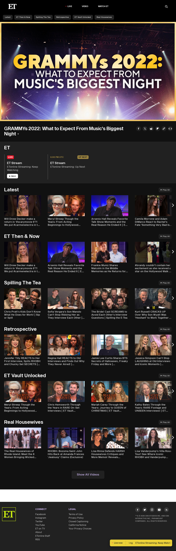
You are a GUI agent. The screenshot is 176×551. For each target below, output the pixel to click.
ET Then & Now (23, 17)
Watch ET (103, 6)
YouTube (40, 525)
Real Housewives (104, 17)
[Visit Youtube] (159, 510)
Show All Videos (88, 475)
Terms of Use (75, 514)
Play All (165, 190)
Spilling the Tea (43, 17)
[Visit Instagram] (152, 510)
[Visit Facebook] (137, 510)
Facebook (40, 514)
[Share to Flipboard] (157, 129)
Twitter (39, 521)
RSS (37, 539)
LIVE (70, 6)
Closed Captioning (78, 521)
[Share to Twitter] (145, 129)
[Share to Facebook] (138, 129)
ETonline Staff (42, 536)
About (38, 532)
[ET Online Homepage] (12, 6)
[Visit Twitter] (144, 510)
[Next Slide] (172, 206)
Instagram (40, 518)
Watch (12, 176)
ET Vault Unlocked (83, 17)
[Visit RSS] (166, 510)
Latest (8, 17)
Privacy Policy (76, 518)
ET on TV (40, 528)
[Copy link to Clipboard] (164, 129)
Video (85, 6)
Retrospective (62, 17)
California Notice (77, 525)
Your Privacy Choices (80, 528)
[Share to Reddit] (151, 129)
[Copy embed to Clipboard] (170, 129)
